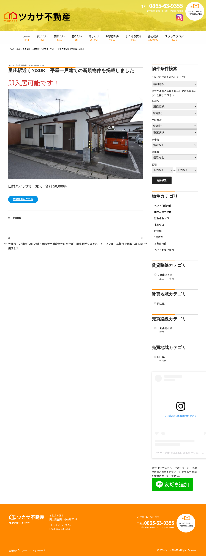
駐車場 (158, 231)
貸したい (93, 36)
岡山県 (161, 303)
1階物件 (158, 237)
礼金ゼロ (159, 224)
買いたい (42, 36)
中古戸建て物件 (163, 212)
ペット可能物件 (163, 205)
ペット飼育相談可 (164, 249)
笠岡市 (162, 361)
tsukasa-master (36, 65)
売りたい (59, 36)
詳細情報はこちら (23, 199)
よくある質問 (133, 36)
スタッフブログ (174, 36)
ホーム (26, 36)
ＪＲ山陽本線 (164, 274)
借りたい (76, 36)
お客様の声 (112, 36)
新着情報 (17, 217)
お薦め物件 (160, 243)
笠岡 (171, 278)
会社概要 (153, 36)
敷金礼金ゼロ (161, 218)
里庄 (161, 278)
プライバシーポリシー (32, 550)
